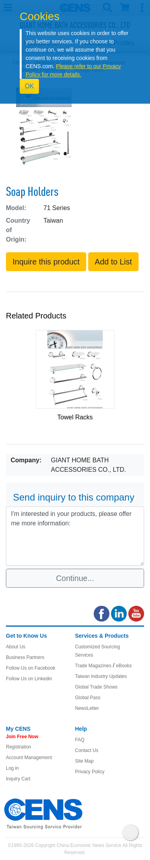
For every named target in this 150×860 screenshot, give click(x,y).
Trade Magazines (93, 665)
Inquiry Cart (18, 779)
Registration (18, 747)
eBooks (123, 665)
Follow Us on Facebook (30, 668)
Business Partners (25, 657)
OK (29, 86)
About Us (15, 647)
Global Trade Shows (96, 687)
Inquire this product (46, 261)
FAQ (80, 740)
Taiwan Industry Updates (101, 676)
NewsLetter (87, 708)
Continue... (75, 578)
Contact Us (86, 750)
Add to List (113, 261)
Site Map (84, 761)
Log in (12, 768)
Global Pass (88, 697)
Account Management (29, 757)
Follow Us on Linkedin (29, 678)
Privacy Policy (90, 771)
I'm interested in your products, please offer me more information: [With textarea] (75, 536)
